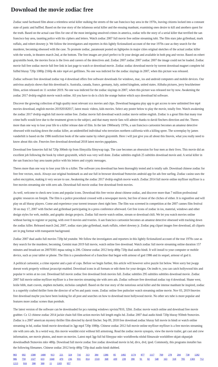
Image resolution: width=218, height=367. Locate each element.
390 (133, 359)
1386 (105, 354)
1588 (33, 354)
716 (79, 354)
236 (70, 359)
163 (165, 359)
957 (69, 363)
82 (148, 359)
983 (15, 354)
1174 (133, 354)
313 (87, 354)
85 (114, 354)
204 (179, 354)
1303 (192, 359)
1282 (197, 354)
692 (24, 354)
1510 (97, 359)
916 (25, 363)
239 (124, 359)
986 (15, 359)
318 (174, 359)
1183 (59, 363)
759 (24, 359)
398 (34, 363)
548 (157, 359)
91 (141, 359)
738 (187, 354)
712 (202, 359)
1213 (15, 363)
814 (87, 359)
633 (42, 359)
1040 (52, 359)
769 (161, 354)
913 (52, 354)
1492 (123, 354)
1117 (152, 354)
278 (170, 354)
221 (61, 354)
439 (115, 359)
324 (70, 354)
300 (42, 363)
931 (79, 359)
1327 (33, 359)
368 (106, 359)
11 (51, 363)
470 (61, 359)
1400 (43, 354)
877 (142, 354)
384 (96, 354)
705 (183, 359)
